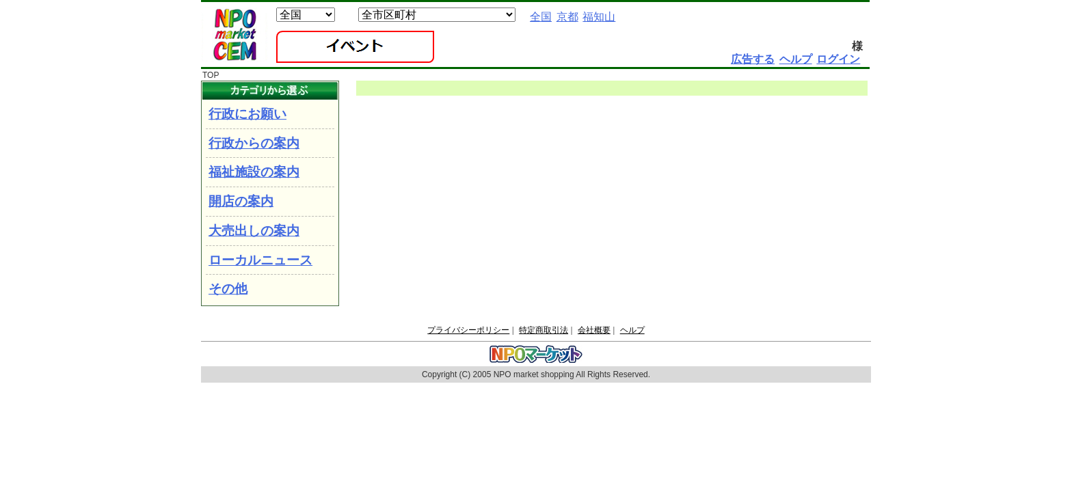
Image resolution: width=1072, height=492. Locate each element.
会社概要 (594, 330)
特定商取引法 (543, 330)
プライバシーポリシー (468, 330)
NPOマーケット (234, 35)
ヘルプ (632, 330)
